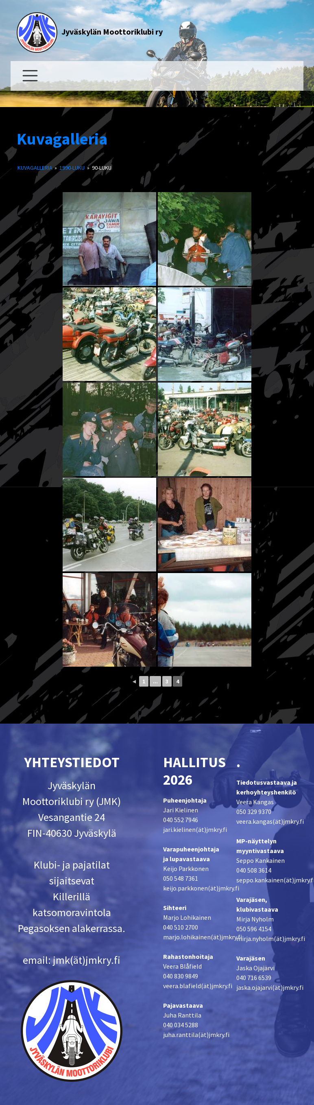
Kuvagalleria (62, 139)
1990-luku (72, 167)
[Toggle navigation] (30, 76)
